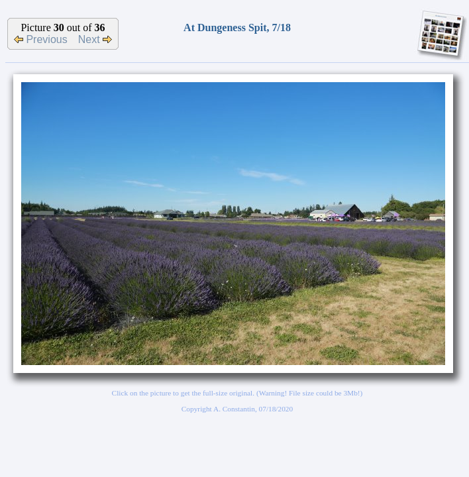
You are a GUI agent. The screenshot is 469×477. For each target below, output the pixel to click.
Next (95, 39)
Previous (41, 39)
